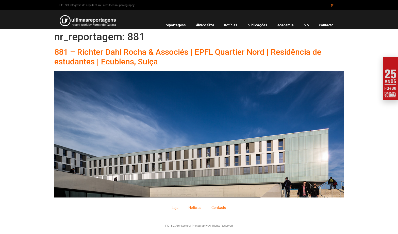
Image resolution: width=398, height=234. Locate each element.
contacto (326, 25)
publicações (257, 25)
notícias (230, 25)
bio (306, 25)
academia (285, 25)
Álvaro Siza (205, 25)
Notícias (195, 208)
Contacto (218, 208)
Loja (175, 208)
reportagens (175, 25)
